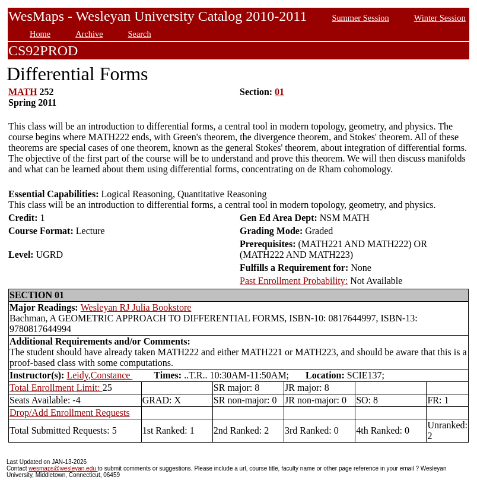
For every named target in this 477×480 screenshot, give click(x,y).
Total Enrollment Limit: (56, 388)
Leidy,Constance (99, 375)
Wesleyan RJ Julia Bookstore (136, 307)
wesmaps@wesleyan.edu (62, 468)
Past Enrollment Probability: (294, 281)
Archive (89, 34)
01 (279, 92)
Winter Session (440, 18)
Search (139, 34)
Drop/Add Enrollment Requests (69, 413)
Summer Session (360, 18)
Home (40, 34)
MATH (22, 92)
